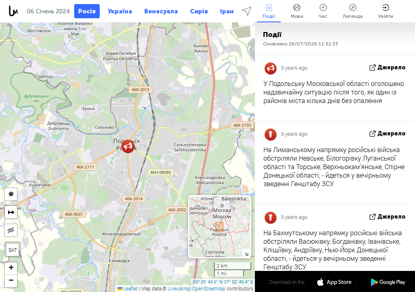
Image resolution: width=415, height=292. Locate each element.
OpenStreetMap (208, 288)
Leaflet (128, 288)
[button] (128, 146)
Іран (227, 11)
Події (269, 11)
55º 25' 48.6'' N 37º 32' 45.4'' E (223, 281)
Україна (120, 11)
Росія (87, 11)
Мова (297, 11)
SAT (13, 250)
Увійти (385, 11)
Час (323, 11)
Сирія (199, 11)
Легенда (353, 11)
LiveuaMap (179, 288)
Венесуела (161, 11)
